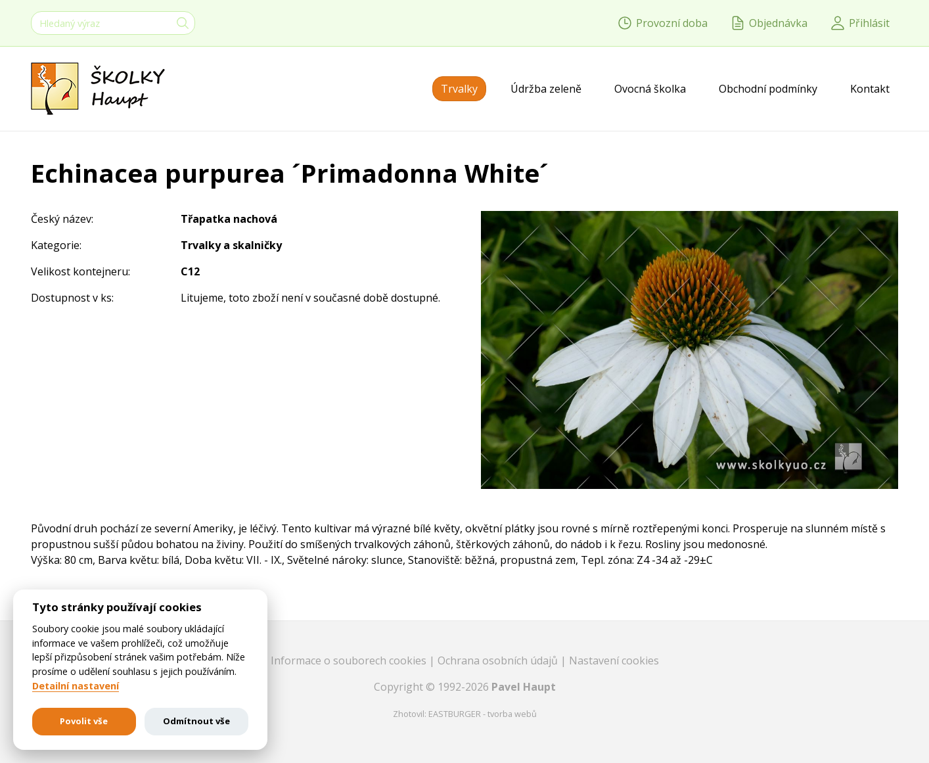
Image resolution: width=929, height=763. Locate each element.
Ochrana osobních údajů (499, 660)
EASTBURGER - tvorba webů (482, 714)
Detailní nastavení (75, 686)
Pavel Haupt (523, 687)
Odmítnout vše (196, 721)
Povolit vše (84, 721)
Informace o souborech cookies (350, 660)
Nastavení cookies (614, 660)
